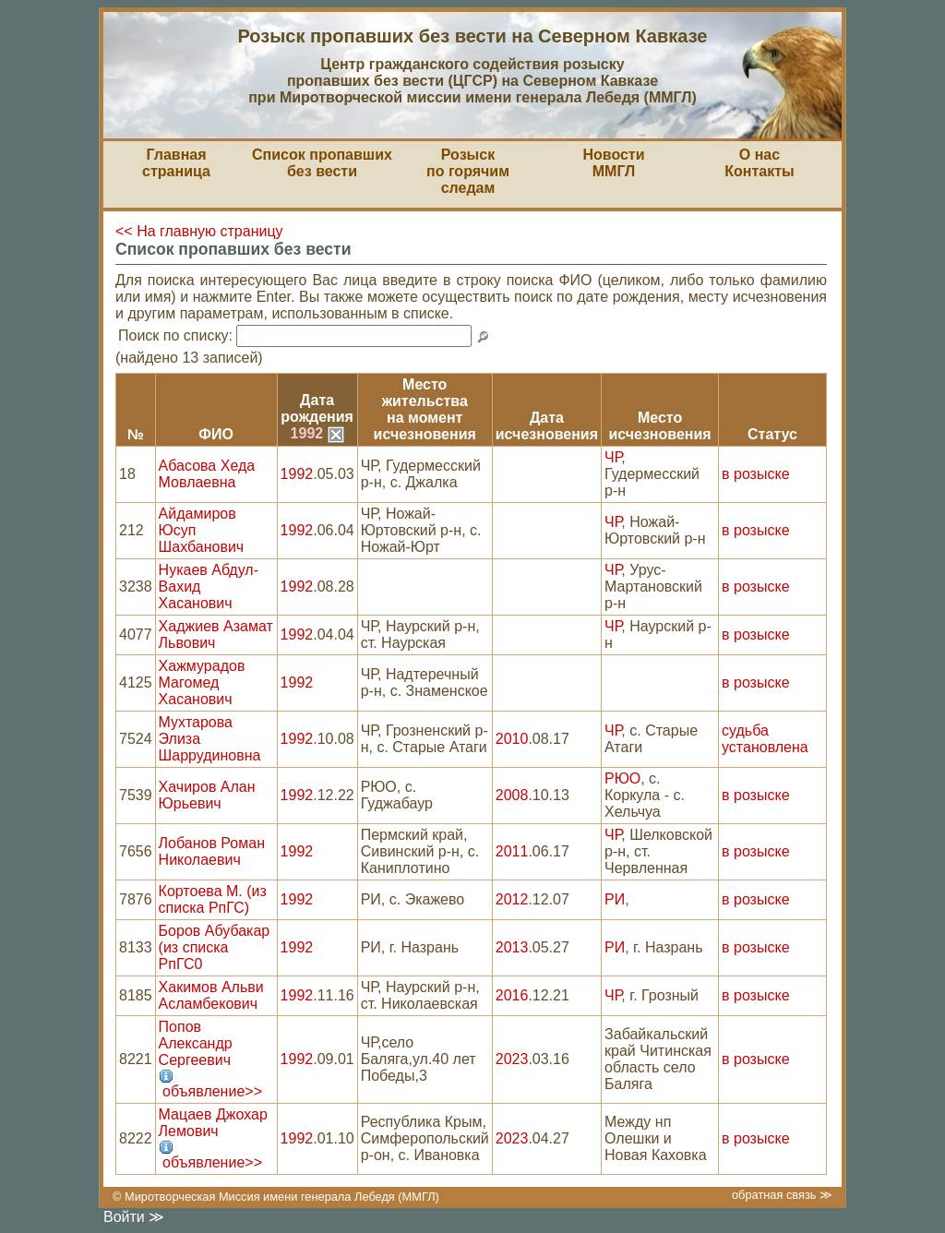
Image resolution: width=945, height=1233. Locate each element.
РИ (614, 899)
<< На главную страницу (199, 231)
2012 (512, 899)
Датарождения (317, 408)
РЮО (622, 778)
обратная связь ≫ (782, 1195)
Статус (772, 434)
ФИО (215, 434)
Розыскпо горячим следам (467, 171)
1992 (317, 433)
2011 (512, 851)
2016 (512, 995)
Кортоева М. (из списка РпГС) (213, 899)
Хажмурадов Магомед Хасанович (202, 682)
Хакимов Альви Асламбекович (211, 995)
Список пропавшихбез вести (322, 163)
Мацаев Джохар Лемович (213, 1123)
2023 (512, 1059)
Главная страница (176, 163)
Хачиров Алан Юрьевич (207, 795)
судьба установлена (765, 739)
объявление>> (212, 1091)
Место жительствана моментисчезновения (425, 409)
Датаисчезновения (547, 426)
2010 (512, 739)
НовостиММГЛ (613, 163)
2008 (512, 795)
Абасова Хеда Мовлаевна (207, 474)
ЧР (612, 457)
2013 (512, 947)
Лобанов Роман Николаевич (212, 851)
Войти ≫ (133, 1217)
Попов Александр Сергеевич (196, 1043)
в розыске (755, 474)
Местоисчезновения (659, 426)
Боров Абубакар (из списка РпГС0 (214, 947)
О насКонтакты (759, 163)
